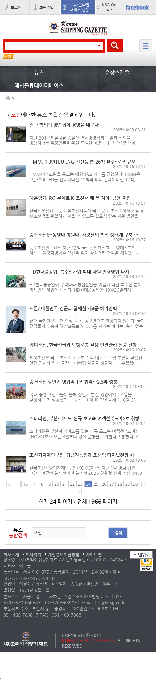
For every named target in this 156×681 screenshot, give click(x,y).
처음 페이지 (9, 484)
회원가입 (46, 7)
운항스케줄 (117, 72)
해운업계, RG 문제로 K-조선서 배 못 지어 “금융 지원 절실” (84, 198)
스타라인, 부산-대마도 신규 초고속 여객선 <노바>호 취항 (84, 418)
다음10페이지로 (78, 491)
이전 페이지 (17, 484)
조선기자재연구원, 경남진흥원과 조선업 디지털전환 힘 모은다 (84, 455)
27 (111, 484)
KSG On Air (109, 7)
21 (64, 484)
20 (56, 484)
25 (96, 484)
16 (25, 484)
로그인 (16, 7)
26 (104, 484)
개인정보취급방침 (63, 554)
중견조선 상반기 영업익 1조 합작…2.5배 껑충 (73, 381)
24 (88, 484)
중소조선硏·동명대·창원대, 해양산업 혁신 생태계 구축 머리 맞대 (84, 234)
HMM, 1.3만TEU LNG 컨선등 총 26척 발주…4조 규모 (82, 161)
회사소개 (11, 554)
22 (72, 484)
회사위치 (33, 554)
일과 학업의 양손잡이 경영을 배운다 (64, 124)
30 (135, 484)
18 (41, 484)
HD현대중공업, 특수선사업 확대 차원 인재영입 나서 (79, 271)
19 (49, 484)
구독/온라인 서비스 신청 (79, 7)
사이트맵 (94, 554)
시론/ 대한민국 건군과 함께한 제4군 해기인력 (73, 308)
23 (80, 484)
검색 (118, 532)
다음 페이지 (144, 484)
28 (119, 484)
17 (33, 484)
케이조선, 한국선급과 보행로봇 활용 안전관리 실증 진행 (83, 344)
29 (127, 484)
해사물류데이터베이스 (39, 85)
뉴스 (39, 72)
